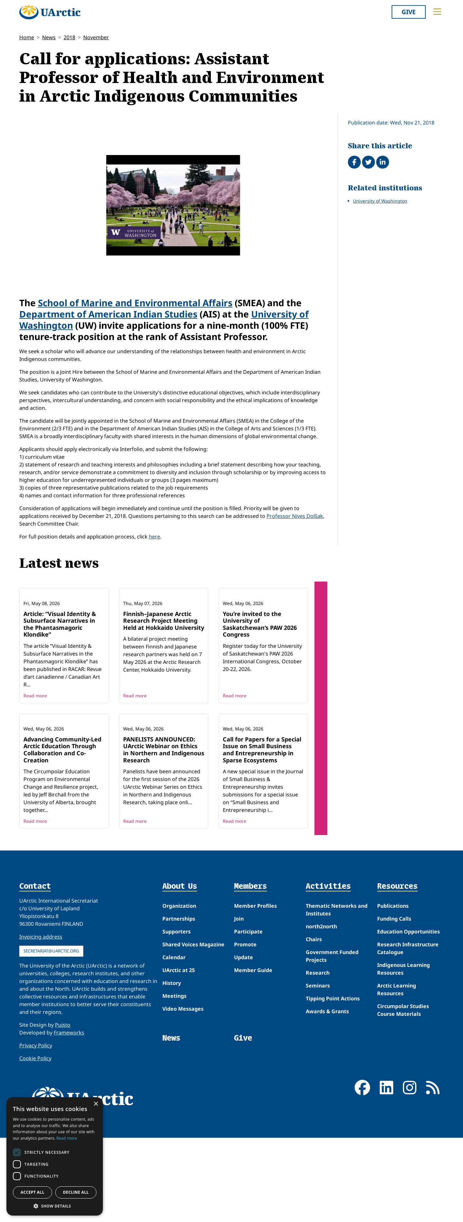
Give (409, 11)
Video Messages (183, 1093)
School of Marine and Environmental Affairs (135, 303)
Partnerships (178, 1003)
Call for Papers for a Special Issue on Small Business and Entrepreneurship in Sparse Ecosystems (262, 834)
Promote (245, 1029)
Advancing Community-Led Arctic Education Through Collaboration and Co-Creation (62, 834)
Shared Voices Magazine (193, 1029)
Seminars (318, 1070)
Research (318, 1057)
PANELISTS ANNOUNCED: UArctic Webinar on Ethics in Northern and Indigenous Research (163, 834)
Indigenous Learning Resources (403, 1053)
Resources (397, 971)
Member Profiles (255, 990)
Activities (328, 971)
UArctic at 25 (178, 1054)
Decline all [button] (76, 1192)
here (154, 536)
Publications (393, 990)
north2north (321, 1011)
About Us (179, 971)
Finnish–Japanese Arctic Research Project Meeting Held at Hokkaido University (163, 663)
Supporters (176, 1016)
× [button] (95, 1104)
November (96, 37)
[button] (54, 1206)
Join (239, 1003)
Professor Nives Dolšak (295, 515)
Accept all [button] (32, 1192)
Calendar (174, 1041)
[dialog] (54, 1156)
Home (26, 37)
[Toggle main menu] (437, 11)
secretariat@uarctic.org (51, 1035)
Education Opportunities (408, 1016)
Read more (35, 738)
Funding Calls (394, 1003)
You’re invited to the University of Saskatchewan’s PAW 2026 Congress (260, 666)
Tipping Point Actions (333, 1083)
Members (250, 971)
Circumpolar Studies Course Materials (403, 1094)
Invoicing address (40, 1021)
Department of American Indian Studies (108, 314)
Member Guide (253, 1054)
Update (243, 1041)
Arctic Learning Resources (396, 1074)
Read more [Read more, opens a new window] (67, 1138)
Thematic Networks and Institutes (337, 994)
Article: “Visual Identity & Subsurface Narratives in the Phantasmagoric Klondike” (59, 666)
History (171, 1067)
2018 (69, 37)
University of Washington (380, 201)
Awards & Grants (327, 1095)
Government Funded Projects (332, 1040)
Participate (248, 1016)
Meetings (174, 1080)
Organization (179, 990)
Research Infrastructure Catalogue (408, 1032)
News (49, 37)
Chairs (314, 1023)
